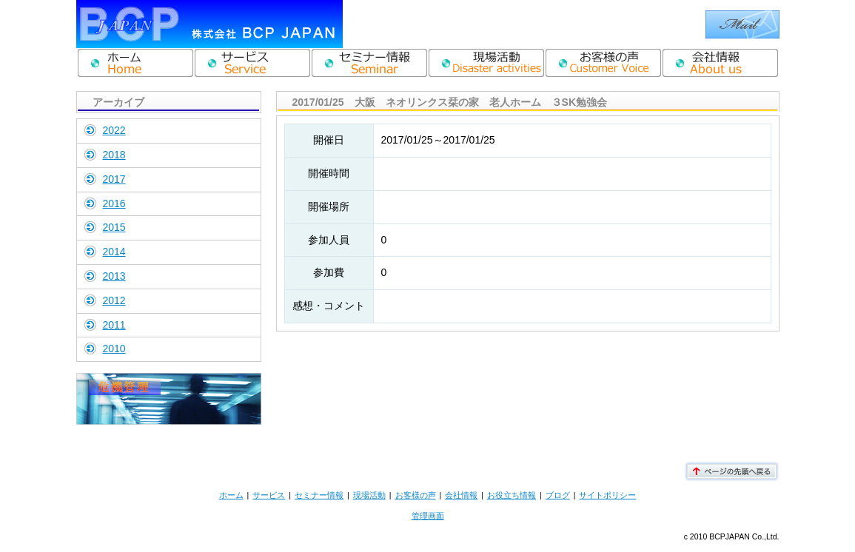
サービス (268, 495)
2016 (114, 203)
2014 (114, 252)
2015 (114, 227)
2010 (114, 348)
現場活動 (369, 495)
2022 (114, 130)
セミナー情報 (319, 495)
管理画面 (428, 515)
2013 (114, 276)
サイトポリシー (607, 495)
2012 (114, 300)
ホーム (231, 495)
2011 (114, 325)
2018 (114, 155)
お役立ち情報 (511, 495)
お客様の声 (415, 495)
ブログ (558, 495)
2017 (114, 179)
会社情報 (461, 495)
